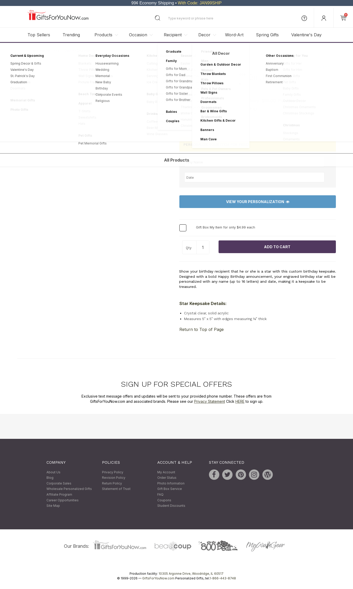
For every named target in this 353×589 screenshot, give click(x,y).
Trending (71, 34)
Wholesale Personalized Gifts (69, 489)
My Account (166, 472)
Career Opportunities (62, 500)
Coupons (164, 500)
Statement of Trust (116, 489)
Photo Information (171, 483)
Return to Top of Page (201, 329)
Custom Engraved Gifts (81, 50)
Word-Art (234, 34)
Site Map (53, 506)
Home (21, 50)
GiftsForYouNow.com (158, 578)
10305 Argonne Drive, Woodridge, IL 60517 (191, 574)
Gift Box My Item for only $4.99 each (225, 227)
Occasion (138, 34)
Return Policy (112, 483)
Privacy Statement (209, 401)
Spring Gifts (267, 34)
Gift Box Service (169, 489)
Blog (49, 478)
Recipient (173, 34)
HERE (240, 401)
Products (103, 34)
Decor (204, 34)
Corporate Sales (58, 483)
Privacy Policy (112, 472)
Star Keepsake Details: (203, 303)
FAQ (160, 494)
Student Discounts (171, 506)
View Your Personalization (257, 201)
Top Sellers (39, 34)
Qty (189, 248)
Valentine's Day (306, 34)
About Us (53, 472)
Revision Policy (113, 478)
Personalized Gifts (45, 50)
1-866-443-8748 (222, 578)
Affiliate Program (59, 494)
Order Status (167, 478)
